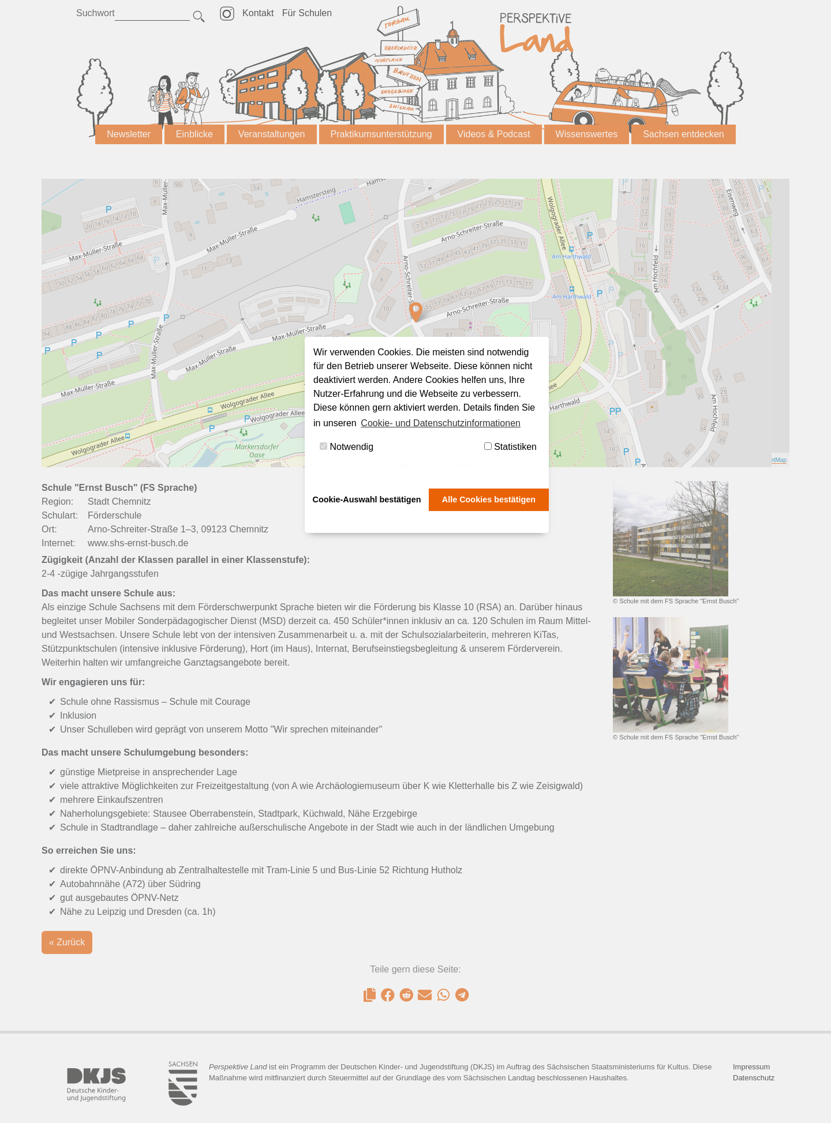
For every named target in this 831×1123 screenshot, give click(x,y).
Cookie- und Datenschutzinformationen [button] (441, 423)
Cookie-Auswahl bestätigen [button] (367, 499)
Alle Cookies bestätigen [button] (489, 499)
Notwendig (346, 447)
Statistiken (510, 447)
